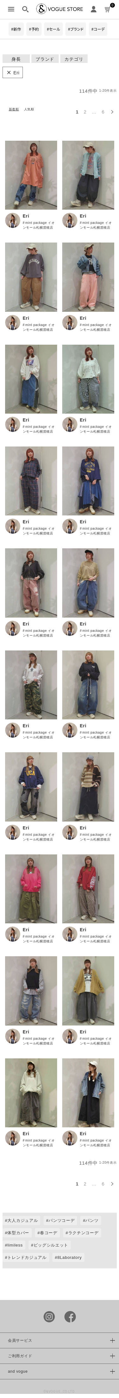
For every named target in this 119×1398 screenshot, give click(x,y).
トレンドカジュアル (26, 1257)
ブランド (45, 59)
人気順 (29, 109)
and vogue (18, 1371)
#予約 (34, 29)
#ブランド (75, 29)
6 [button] (103, 111)
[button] (112, 111)
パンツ (91, 1220)
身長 (16, 59)
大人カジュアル (22, 1220)
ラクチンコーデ (83, 1232)
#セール (53, 29)
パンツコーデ (62, 1220)
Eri (26, 216)
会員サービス (20, 1340)
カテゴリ (73, 59)
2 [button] (85, 111)
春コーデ (48, 1232)
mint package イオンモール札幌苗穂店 (39, 225)
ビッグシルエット (51, 1245)
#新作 (16, 29)
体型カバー (18, 1232)
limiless (15, 1245)
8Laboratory (69, 1257)
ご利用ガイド (20, 1356)
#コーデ (98, 29)
